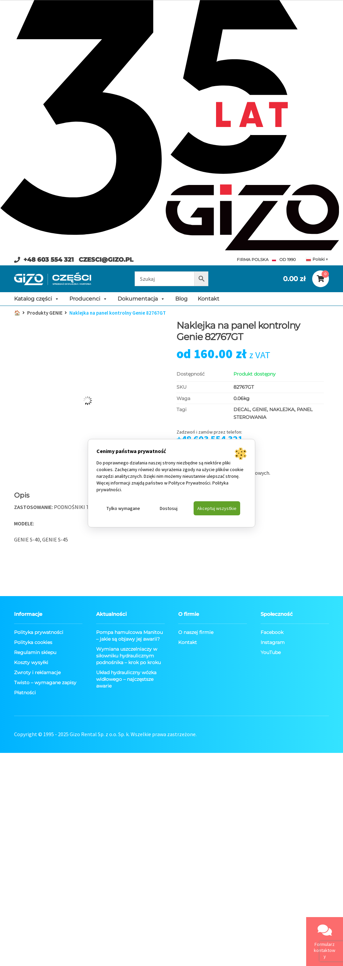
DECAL (241, 409)
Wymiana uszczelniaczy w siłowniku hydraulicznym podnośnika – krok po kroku (128, 655)
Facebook (272, 632)
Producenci (88, 299)
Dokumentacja (141, 299)
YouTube (271, 652)
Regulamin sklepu (35, 652)
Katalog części (36, 299)
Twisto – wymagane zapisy (45, 683)
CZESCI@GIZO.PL (106, 260)
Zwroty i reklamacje (37, 672)
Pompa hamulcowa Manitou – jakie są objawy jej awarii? (129, 635)
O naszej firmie (195, 632)
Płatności (25, 693)
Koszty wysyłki (31, 662)
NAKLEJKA (281, 409)
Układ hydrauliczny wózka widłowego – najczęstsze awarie (126, 679)
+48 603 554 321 (48, 260)
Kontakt (208, 299)
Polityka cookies (33, 642)
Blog (181, 299)
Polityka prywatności (38, 632)
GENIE (259, 409)
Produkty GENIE (45, 313)
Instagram (273, 642)
